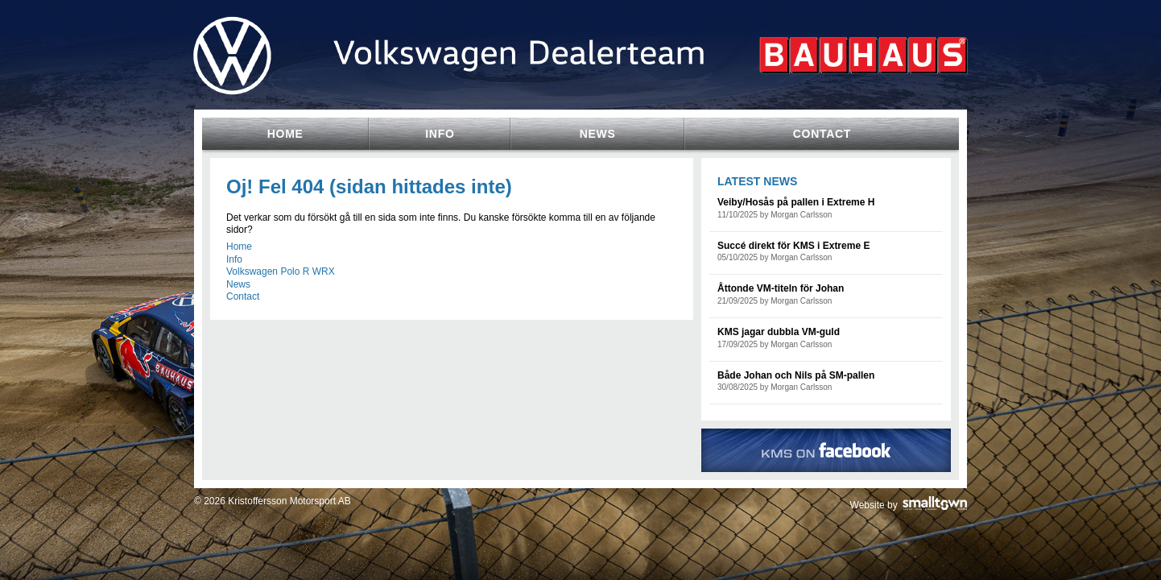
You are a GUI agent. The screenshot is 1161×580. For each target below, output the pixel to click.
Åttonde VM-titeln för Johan (780, 288)
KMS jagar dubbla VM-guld (778, 332)
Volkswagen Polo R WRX (280, 271)
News (238, 284)
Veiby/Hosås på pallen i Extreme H (795, 202)
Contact (242, 296)
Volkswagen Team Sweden (580, 82)
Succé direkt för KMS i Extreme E (793, 245)
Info (234, 259)
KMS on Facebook (826, 450)
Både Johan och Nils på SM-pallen (795, 375)
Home (239, 246)
